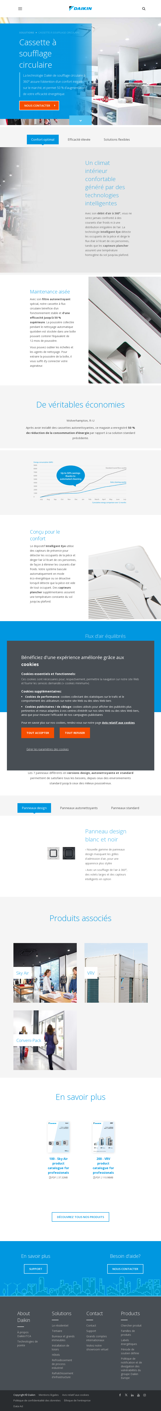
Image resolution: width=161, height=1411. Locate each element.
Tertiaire (57, 1331)
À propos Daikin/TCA (24, 1334)
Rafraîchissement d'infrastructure (62, 1375)
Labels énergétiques (129, 1342)
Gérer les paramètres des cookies (47, 749)
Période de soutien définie (130, 1351)
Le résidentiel (60, 1325)
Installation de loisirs (60, 1347)
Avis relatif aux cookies (75, 1395)
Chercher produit (131, 1325)
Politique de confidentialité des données (37, 1400)
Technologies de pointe (27, 1343)
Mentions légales (49, 1395)
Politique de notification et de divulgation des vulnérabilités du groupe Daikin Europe (131, 1368)
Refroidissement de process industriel (62, 1364)
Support (91, 1331)
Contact (91, 1325)
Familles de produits (128, 1333)
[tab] (43, 139)
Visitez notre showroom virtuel (97, 1347)
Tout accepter (37, 733)
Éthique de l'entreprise (77, 1400)
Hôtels (56, 1355)
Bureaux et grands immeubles (63, 1338)
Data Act (18, 1406)
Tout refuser (75, 733)
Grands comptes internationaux (96, 1338)
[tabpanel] (80, 210)
